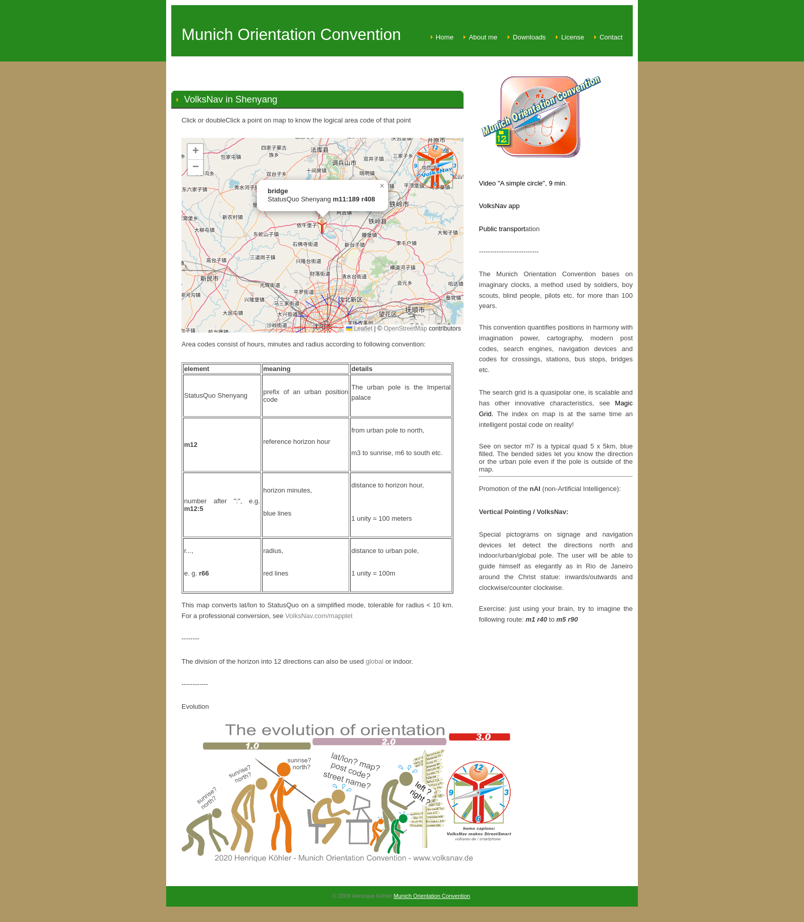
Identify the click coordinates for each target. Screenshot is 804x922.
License (572, 37)
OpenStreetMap (405, 328)
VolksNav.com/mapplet (318, 616)
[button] (322, 227)
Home (445, 37)
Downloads (529, 37)
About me (483, 37)
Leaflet (359, 328)
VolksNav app (499, 206)
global (375, 661)
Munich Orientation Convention (432, 896)
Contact (610, 37)
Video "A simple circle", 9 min (522, 183)
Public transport (502, 229)
